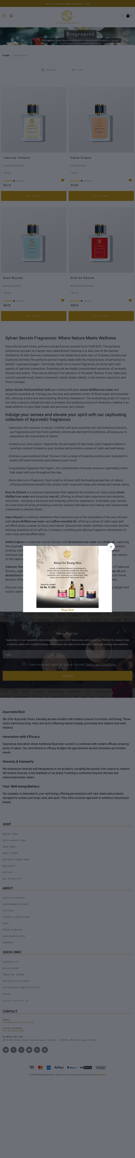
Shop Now (67, 610)
